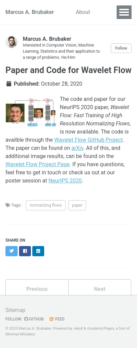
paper (77, 205)
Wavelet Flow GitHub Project (88, 140)
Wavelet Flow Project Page (37, 164)
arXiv (77, 148)
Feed (57, 319)
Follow (121, 48)
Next (99, 289)
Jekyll (78, 328)
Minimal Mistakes (20, 334)
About (83, 12)
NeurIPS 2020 (65, 180)
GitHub (34, 319)
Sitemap (15, 310)
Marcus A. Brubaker (29, 12)
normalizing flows (46, 205)
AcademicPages (100, 328)
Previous (37, 289)
